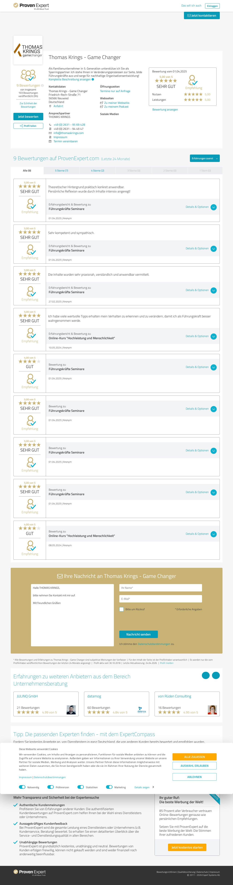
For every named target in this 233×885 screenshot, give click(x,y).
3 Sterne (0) (133, 170)
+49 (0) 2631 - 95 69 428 (69, 125)
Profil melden (166, 663)
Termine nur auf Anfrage (115, 91)
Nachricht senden (138, 634)
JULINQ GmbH (27, 696)
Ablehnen (194, 868)
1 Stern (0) (205, 170)
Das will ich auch (191, 5)
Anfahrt (58, 106)
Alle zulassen (194, 848)
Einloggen (212, 6)
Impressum (25, 868)
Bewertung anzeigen (165, 109)
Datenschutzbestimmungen (50, 868)
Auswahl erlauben (195, 856)
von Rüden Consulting (174, 696)
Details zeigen (142, 878)
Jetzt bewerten (28, 116)
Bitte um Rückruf (135, 609)
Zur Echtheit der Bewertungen (28, 104)
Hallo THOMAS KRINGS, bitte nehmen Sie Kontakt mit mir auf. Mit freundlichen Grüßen (72, 615)
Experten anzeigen (33, 773)
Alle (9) (27, 170)
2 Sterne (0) (169, 170)
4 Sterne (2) (97, 170)
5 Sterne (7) (61, 170)
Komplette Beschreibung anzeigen (71, 79)
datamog (94, 696)
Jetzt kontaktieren (202, 15)
